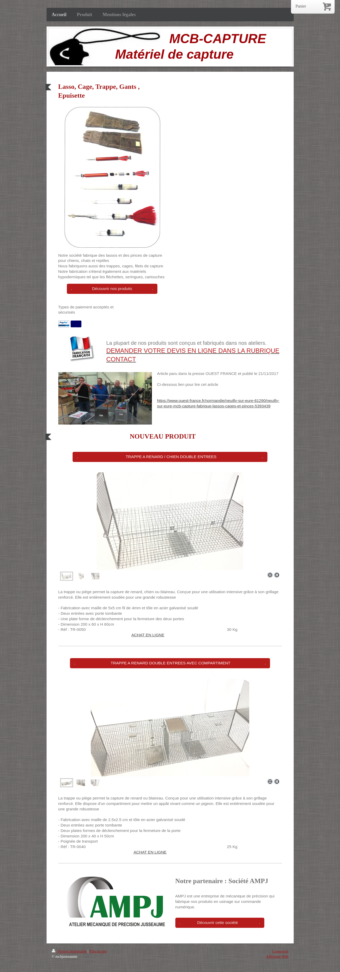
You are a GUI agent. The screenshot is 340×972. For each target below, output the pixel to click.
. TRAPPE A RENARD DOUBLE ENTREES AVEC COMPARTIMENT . (170, 663)
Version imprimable (70, 951)
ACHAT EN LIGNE (147, 635)
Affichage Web (277, 956)
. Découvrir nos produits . (112, 288)
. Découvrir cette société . (219, 922)
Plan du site (98, 951)
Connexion (280, 951)
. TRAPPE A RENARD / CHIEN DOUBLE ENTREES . (170, 456)
